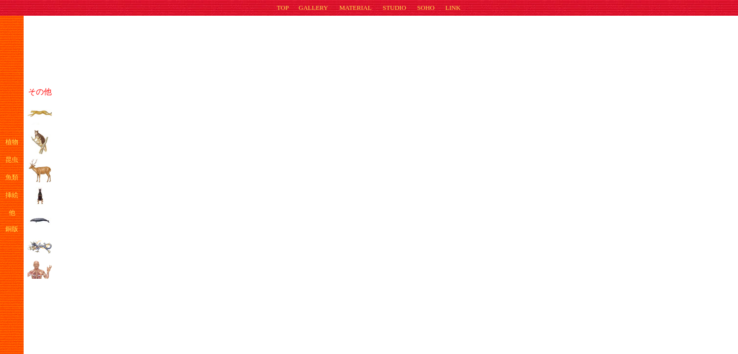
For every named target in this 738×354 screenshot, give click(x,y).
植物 (11, 142)
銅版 (11, 229)
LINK (452, 7)
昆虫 (11, 159)
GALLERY (313, 7)
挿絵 (11, 195)
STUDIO (394, 7)
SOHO (425, 7)
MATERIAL (355, 7)
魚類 (11, 177)
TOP (283, 7)
